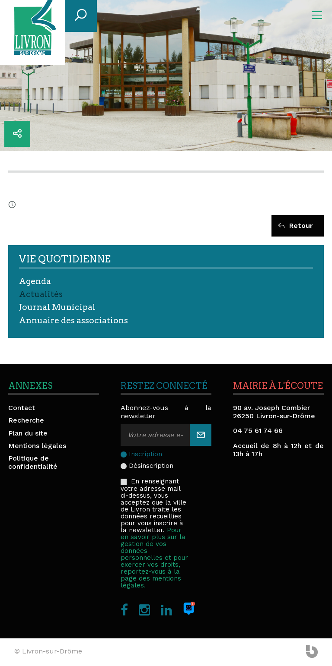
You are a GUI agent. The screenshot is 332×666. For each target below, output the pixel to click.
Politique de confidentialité (32, 462)
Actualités (41, 294)
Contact (21, 408)
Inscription (145, 454)
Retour (295, 225)
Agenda (35, 281)
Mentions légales (37, 446)
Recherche (26, 420)
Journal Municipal (57, 307)
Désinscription (151, 465)
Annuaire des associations (73, 320)
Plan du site (28, 433)
